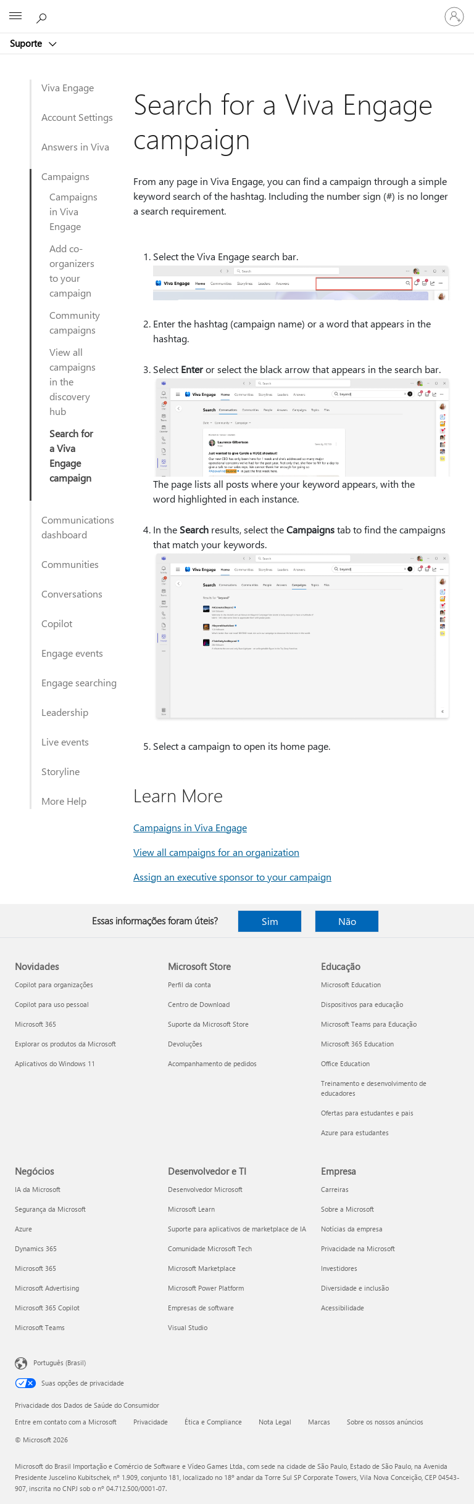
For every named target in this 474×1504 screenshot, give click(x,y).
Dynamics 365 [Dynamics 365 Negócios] (36, 1248)
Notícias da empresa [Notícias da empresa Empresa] (352, 1228)
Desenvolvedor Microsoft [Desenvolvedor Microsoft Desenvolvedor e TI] (205, 1189)
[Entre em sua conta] (454, 16)
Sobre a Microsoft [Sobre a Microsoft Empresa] (347, 1209)
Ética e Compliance (213, 1421)
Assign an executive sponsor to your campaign (232, 876)
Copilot (56, 623)
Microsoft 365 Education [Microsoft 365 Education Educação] (357, 1043)
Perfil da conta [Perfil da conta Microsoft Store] (189, 984)
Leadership (64, 711)
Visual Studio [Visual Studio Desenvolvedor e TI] (187, 1327)
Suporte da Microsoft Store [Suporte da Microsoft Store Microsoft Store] (208, 1024)
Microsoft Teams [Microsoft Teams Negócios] (40, 1327)
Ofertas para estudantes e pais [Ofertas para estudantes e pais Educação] (367, 1112)
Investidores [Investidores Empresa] (339, 1268)
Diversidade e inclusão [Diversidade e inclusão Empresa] (355, 1287)
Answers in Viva (75, 146)
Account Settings (77, 116)
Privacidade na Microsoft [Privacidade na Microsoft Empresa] (358, 1248)
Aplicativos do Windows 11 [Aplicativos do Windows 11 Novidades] (55, 1063)
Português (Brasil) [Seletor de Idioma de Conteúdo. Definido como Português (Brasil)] (59, 1362)
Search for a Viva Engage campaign (71, 455)
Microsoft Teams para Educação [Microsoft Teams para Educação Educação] (369, 1024)
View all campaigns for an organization (216, 851)
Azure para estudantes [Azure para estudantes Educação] (355, 1132)
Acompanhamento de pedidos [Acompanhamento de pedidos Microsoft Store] (212, 1063)
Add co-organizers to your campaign (71, 270)
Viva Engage (67, 87)
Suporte (27, 43)
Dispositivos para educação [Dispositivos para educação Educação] (362, 1004)
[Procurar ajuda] (43, 16)
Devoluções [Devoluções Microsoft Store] (185, 1043)
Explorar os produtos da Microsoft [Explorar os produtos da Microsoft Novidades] (65, 1043)
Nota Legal (275, 1421)
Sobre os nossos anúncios (385, 1421)
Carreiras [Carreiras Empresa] (335, 1189)
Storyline (60, 771)
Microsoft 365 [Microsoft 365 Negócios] (35, 1268)
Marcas (319, 1421)
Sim (270, 920)
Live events (65, 741)
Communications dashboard (77, 527)
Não (347, 920)
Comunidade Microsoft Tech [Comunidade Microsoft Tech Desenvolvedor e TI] (210, 1248)
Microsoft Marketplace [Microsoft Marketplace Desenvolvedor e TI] (202, 1268)
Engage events (72, 652)
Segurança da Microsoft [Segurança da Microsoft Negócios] (50, 1209)
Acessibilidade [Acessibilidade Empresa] (342, 1307)
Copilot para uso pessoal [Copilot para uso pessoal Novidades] (52, 1004)
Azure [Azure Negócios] (23, 1228)
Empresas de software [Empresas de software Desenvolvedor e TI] (201, 1307)
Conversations (71, 593)
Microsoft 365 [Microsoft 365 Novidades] (35, 1024)
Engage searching (79, 682)
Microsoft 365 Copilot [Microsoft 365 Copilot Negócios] (47, 1307)
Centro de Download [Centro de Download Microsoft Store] (199, 1004)
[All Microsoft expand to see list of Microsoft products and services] (15, 16)
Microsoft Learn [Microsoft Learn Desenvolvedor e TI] (191, 1209)
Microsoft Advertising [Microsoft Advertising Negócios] (47, 1287)
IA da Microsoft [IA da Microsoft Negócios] (37, 1189)
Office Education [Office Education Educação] (345, 1063)
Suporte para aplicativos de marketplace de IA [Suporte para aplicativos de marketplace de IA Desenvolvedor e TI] (237, 1228)
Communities (70, 563)
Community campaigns (74, 322)
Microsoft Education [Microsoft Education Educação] (351, 984)
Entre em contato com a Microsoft (66, 1421)
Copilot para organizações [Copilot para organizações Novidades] (54, 984)
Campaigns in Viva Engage (73, 211)
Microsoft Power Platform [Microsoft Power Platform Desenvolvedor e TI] (206, 1287)
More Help (63, 800)
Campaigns (65, 176)
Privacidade (150, 1421)
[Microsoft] (236, 9)
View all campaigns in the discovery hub (72, 381)
